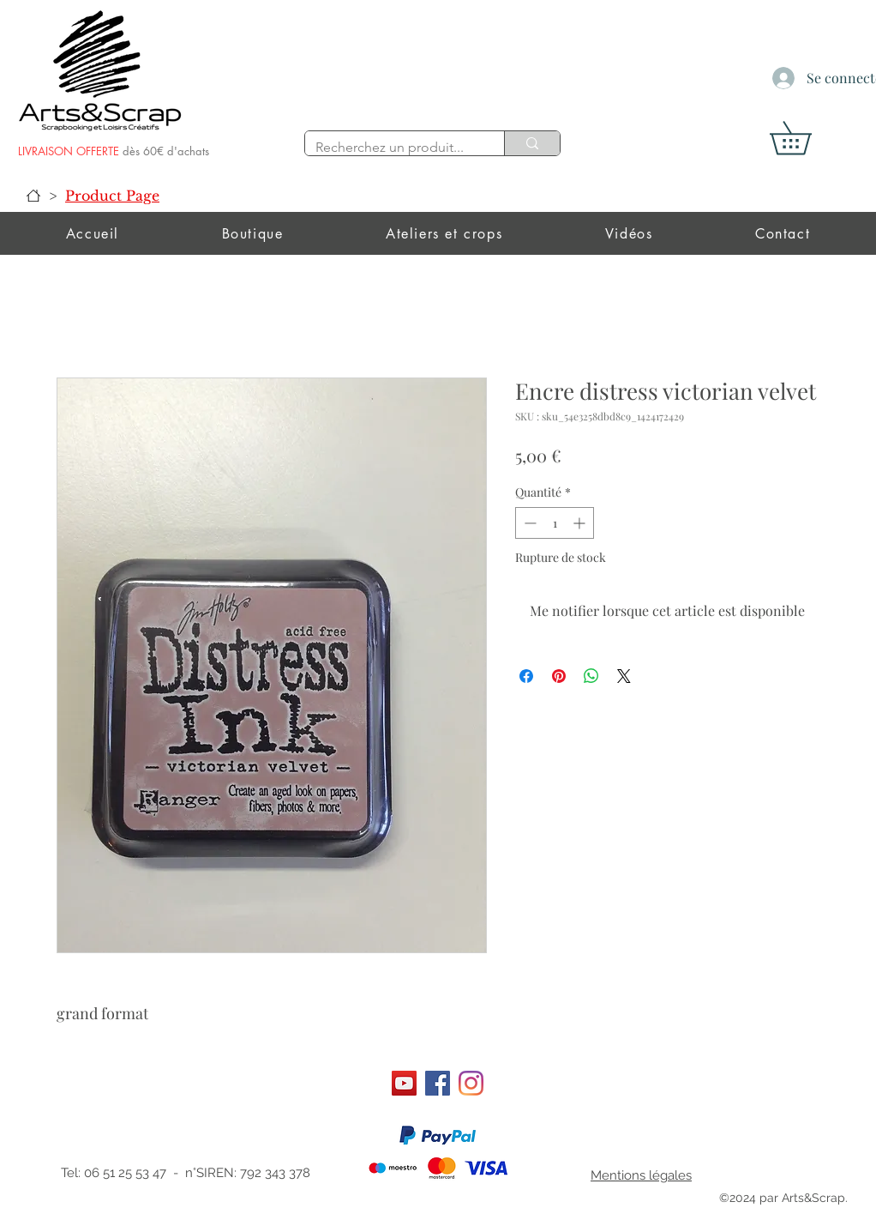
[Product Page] (112, 195)
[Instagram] (471, 1083)
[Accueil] (33, 195)
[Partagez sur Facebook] (526, 676)
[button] (806, 138)
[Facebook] (437, 1083)
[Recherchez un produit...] (391, 147)
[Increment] (580, 523)
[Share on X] (624, 676)
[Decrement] (528, 523)
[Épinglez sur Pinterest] (559, 676)
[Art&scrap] (404, 1083)
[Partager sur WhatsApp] (591, 676)
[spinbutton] (554, 523)
